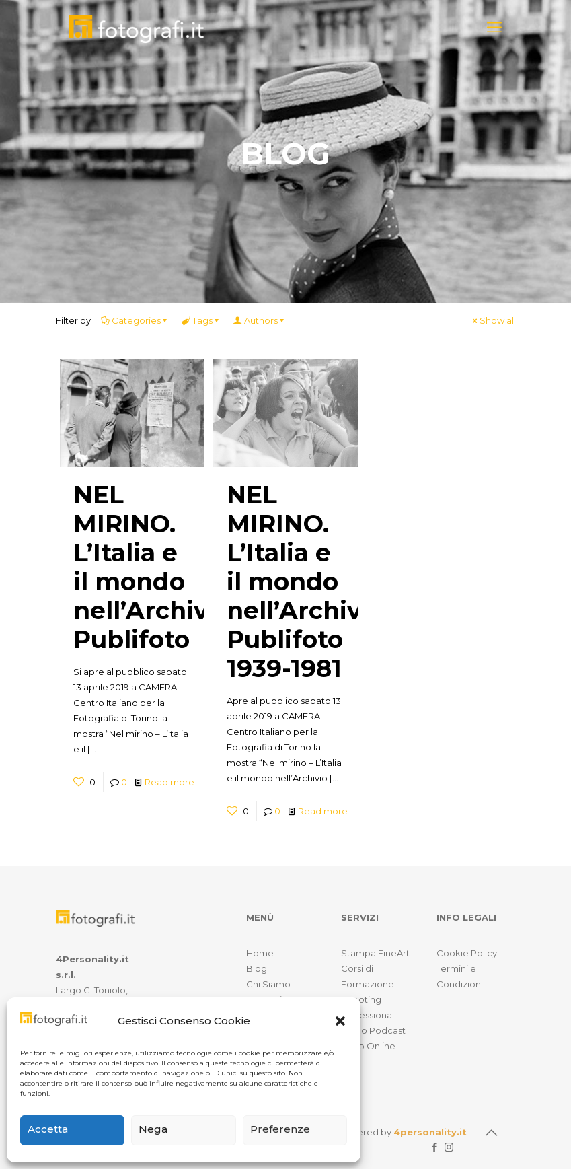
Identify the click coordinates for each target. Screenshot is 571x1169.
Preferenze (280, 1129)
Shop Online (368, 1045)
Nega (153, 1129)
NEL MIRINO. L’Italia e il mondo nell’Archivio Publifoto (152, 567)
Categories (135, 320)
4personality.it (430, 1132)
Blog (256, 968)
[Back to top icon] (491, 1133)
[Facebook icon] (435, 1147)
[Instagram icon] (449, 1147)
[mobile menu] (494, 27)
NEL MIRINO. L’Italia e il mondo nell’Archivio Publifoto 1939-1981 (306, 581)
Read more (169, 782)
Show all (493, 320)
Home (260, 953)
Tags (201, 320)
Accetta (48, 1129)
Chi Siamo (268, 984)
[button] (340, 1021)
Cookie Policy (466, 953)
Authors (260, 320)
